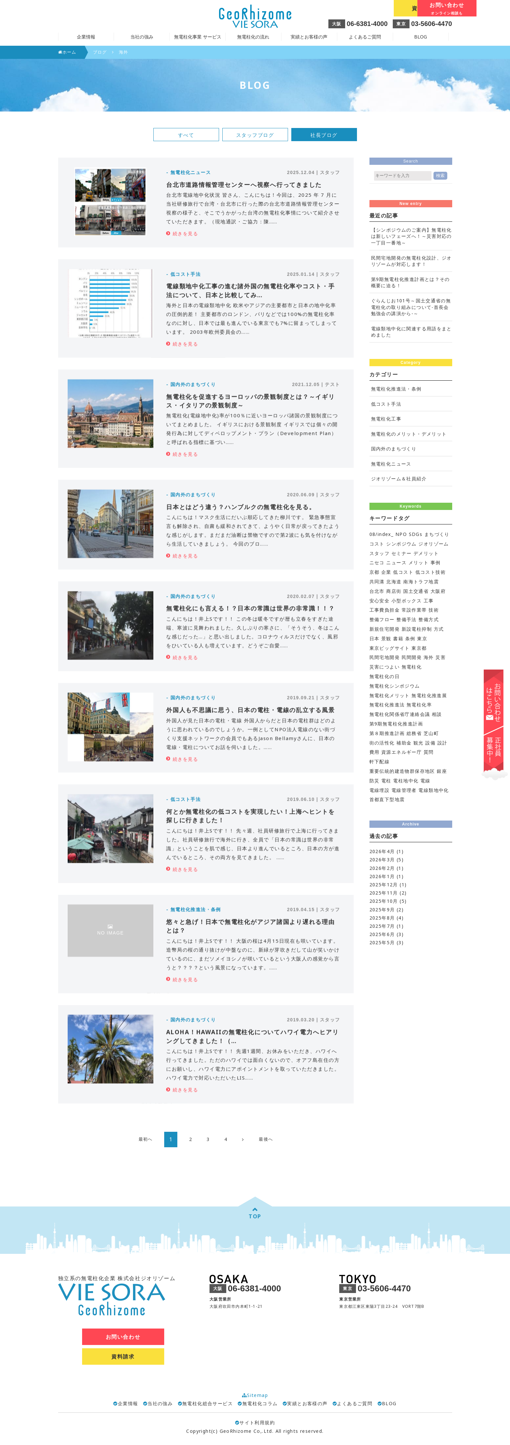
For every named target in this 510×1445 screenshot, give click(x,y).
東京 (422, 638)
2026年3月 (382, 859)
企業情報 (128, 1403)
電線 (425, 780)
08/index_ (381, 534)
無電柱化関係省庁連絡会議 (399, 714)
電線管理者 (404, 790)
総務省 (414, 733)
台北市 (377, 591)
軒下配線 (379, 761)
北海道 (393, 581)
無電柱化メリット (389, 695)
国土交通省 (416, 591)
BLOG (420, 37)
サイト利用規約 (255, 1422)
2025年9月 (382, 909)
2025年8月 (382, 918)
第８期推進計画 (387, 733)
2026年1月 (382, 876)
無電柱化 (412, 667)
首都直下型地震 (387, 799)
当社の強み (160, 1403)
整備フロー (382, 619)
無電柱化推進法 (387, 704)
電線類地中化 (433, 790)
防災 (374, 780)
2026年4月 (382, 851)
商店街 (393, 591)
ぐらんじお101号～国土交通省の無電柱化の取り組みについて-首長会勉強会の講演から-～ (411, 307)
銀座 (442, 771)
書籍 (398, 638)
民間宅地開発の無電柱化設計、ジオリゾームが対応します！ (411, 261)
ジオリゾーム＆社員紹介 (399, 478)
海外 (429, 657)
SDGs (416, 534)
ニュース (396, 562)
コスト (377, 544)
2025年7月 (382, 926)
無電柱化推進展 (429, 695)
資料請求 (362, 8)
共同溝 (377, 581)
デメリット (426, 553)
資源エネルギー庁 (401, 752)
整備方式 (428, 619)
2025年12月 (383, 884)
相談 (437, 714)
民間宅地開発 (384, 657)
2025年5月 (382, 942)
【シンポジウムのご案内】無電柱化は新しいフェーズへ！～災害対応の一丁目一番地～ (411, 236)
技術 (434, 610)
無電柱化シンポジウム (394, 686)
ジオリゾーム (433, 544)
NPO (401, 534)
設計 (442, 743)
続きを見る (185, 233)
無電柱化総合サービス (207, 1403)
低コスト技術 (430, 572)
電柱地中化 (405, 780)
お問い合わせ (422, 8)
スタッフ (379, 553)
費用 (374, 752)
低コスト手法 (386, 404)
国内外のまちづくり (394, 448)
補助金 (403, 743)
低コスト (403, 572)
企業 (386, 572)
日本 (374, 638)
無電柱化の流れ (253, 37)
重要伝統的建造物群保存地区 (402, 771)
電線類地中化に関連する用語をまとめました (411, 331)
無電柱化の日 (384, 676)
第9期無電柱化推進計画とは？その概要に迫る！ (410, 282)
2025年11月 (383, 893)
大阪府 (438, 591)
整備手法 (406, 619)
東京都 (419, 648)
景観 (386, 638)
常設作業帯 (414, 610)
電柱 (386, 780)
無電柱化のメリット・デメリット (409, 434)
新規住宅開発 (384, 629)
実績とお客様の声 (309, 37)
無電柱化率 (419, 704)
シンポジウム (401, 544)
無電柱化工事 (386, 419)
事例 (436, 562)
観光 (418, 743)
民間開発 (412, 657)
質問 (429, 752)
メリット (419, 562)
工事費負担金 (384, 610)
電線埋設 (379, 790)
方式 (439, 629)
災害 (440, 657)
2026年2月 (382, 868)
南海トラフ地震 (421, 581)
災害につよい (384, 667)
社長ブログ (324, 135)
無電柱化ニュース (391, 464)
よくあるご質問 (365, 37)
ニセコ (377, 562)
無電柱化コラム (260, 1403)
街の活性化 (382, 743)
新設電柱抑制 (417, 629)
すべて (186, 135)
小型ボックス (406, 600)
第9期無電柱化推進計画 (396, 724)
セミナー (401, 553)
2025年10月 (383, 901)
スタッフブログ (255, 135)
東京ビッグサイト (389, 648)
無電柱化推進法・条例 (396, 389)
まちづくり (437, 534)
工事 (429, 600)
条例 (410, 638)
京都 (374, 572)
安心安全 (379, 600)
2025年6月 (382, 934)
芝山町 (431, 733)
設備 (430, 743)
